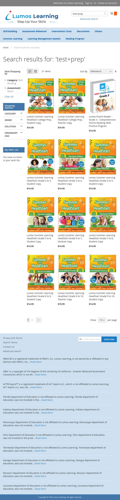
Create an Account (107, 3)
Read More (36, 361)
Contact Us (8, 346)
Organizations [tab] (11, 134)
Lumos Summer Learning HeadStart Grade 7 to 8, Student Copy (102, 238)
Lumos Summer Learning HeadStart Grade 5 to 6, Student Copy (40, 238)
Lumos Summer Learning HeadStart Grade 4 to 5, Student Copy (102, 180)
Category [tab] (10, 113)
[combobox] (89, 13)
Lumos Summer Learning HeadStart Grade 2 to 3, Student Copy (40, 180)
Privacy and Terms (12, 338)
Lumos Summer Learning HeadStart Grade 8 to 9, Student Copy (40, 296)
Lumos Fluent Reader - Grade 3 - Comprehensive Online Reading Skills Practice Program (102, 121)
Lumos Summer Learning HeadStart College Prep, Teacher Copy (71, 119)
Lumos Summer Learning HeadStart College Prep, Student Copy (40, 119)
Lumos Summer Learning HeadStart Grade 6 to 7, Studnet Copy (71, 238)
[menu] (60, 35)
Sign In (88, 3)
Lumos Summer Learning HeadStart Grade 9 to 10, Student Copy (102, 296)
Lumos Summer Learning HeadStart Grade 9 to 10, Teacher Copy (71, 296)
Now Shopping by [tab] (12, 72)
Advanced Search (89, 18)
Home (6, 47)
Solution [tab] (10, 126)
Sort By (83, 71)
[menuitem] (10, 31)
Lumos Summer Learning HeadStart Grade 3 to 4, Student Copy (71, 180)
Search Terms (10, 342)
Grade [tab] (8, 119)
